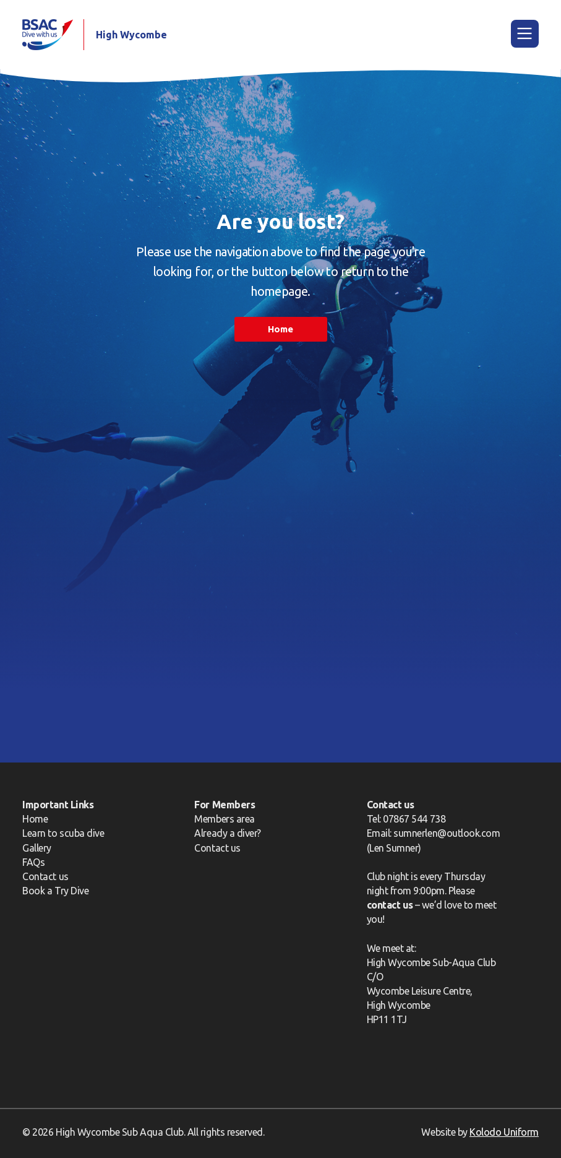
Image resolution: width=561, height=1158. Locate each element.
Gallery (36, 847)
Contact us (45, 876)
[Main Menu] (525, 34)
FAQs (33, 862)
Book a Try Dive (55, 890)
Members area (224, 818)
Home (280, 329)
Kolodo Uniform (503, 1132)
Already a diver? (227, 833)
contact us (390, 904)
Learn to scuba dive (63, 833)
